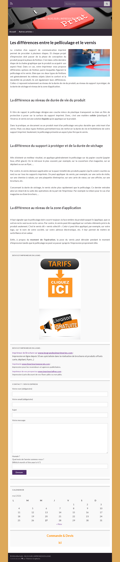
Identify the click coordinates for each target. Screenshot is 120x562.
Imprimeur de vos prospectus (36, 371)
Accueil (12, 32)
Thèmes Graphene (33, 559)
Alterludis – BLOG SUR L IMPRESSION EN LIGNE (60, 17)
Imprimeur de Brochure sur (42, 352)
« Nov (59, 524)
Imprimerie (31, 364)
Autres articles (26, 32)
